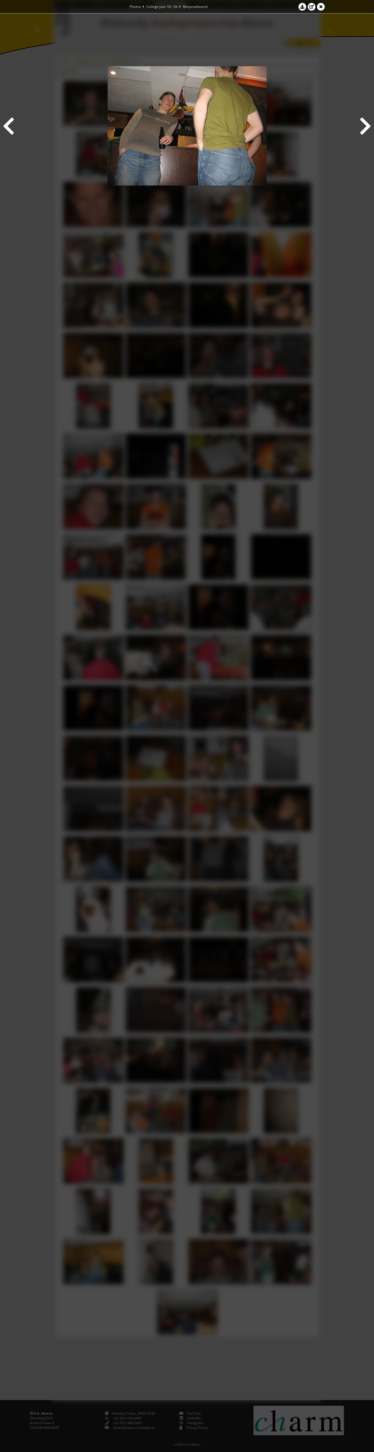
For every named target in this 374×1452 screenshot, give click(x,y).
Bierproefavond (195, 6)
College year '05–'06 (162, 6)
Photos (135, 6)
